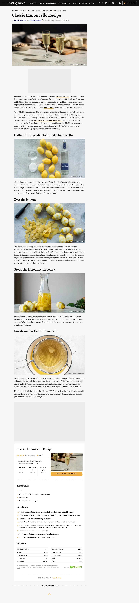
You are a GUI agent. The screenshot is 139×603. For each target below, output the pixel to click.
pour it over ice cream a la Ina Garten (48, 120)
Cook (84, 3)
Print (40, 455)
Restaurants (64, 3)
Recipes (33, 3)
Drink (92, 3)
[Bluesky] (113, 3)
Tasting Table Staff (36, 20)
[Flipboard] (106, 3)
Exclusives (51, 3)
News (41, 3)
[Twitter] (103, 3)
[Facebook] (99, 3)
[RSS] (120, 3)
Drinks (23, 10)
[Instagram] (116, 3)
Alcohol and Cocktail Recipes (40, 10)
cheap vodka (49, 107)
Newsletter (130, 3)
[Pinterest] (110, 3)
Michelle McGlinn (20, 20)
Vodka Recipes (60, 10)
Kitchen (76, 3)
